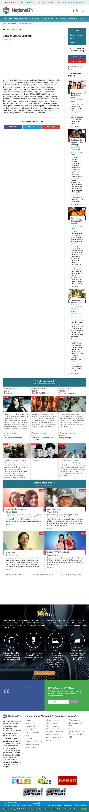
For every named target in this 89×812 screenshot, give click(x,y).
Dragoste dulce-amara (16, 509)
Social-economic (76, 35)
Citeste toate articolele (44, 673)
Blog (55, 650)
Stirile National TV (12, 23)
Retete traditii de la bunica (53, 739)
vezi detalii (75, 126)
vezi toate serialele (44, 485)
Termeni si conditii (75, 734)
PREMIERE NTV (72, 19)
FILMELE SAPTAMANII (42, 19)
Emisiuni (12, 650)
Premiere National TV (33, 740)
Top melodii (77, 650)
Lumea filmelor (52, 735)
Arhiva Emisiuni (31, 746)
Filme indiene (52, 723)
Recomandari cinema (55, 732)
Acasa (4, 23)
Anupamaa (10, 552)
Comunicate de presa (77, 731)
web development (62, 805)
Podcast (33, 650)
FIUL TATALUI (27, 2)
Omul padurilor (54, 509)
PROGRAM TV (18, 19)
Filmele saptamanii (33, 732)
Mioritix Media (73, 805)
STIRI (81, 19)
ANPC (71, 737)
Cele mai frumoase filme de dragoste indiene (77, 221)
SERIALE (54, 19)
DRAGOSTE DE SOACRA (58, 552)
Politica (72, 39)
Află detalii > (72, 809)
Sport (72, 42)
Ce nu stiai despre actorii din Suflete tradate (76, 94)
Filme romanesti (53, 729)
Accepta (84, 809)
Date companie (79, 2)
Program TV (30, 726)
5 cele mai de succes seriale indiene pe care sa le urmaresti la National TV (77, 145)
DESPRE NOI (7, 19)
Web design (51, 805)
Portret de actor (53, 720)
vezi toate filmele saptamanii (44, 384)
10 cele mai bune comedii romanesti (76, 302)
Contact (72, 728)
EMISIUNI (62, 19)
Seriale (28, 735)
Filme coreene (52, 726)
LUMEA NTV (29, 19)
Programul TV (67, 2)
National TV (27, 687)
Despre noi (29, 723)
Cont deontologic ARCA (75, 724)
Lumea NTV (30, 729)
